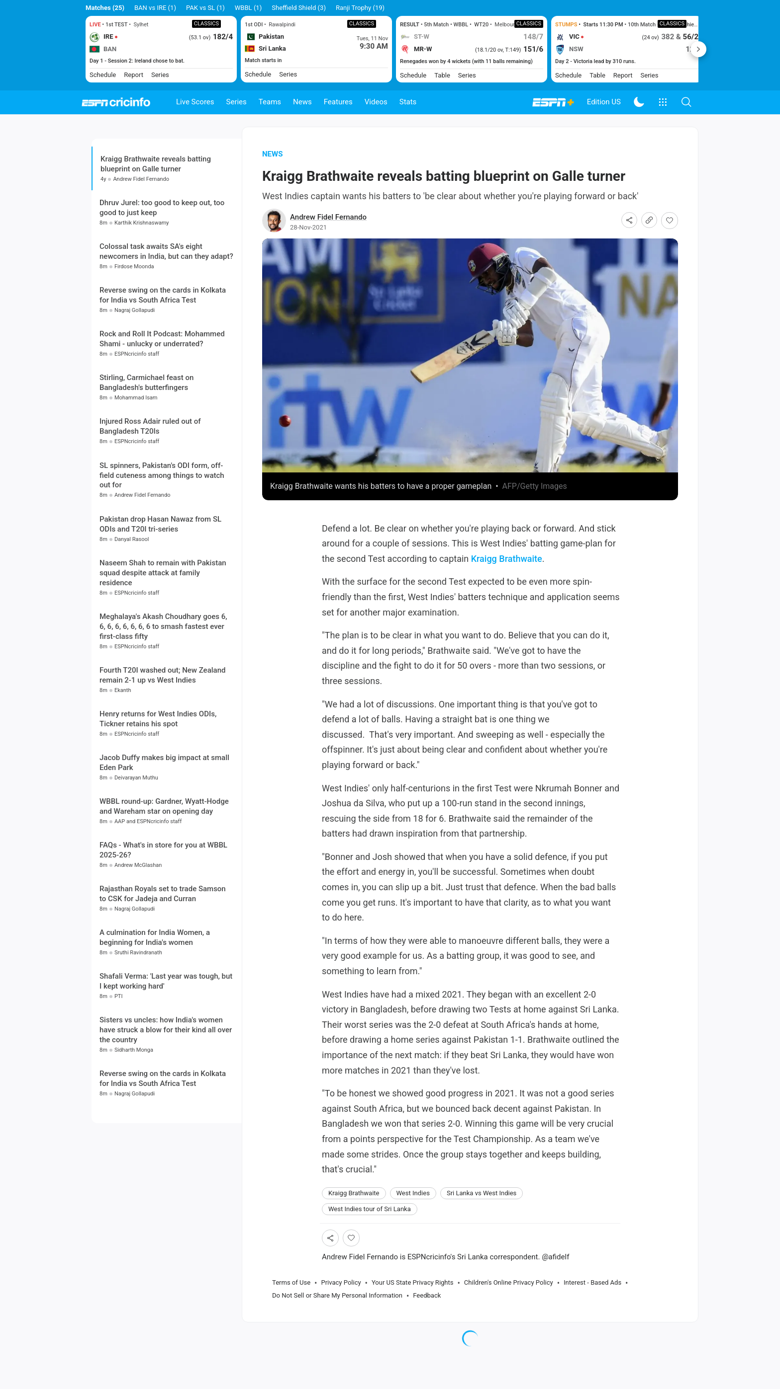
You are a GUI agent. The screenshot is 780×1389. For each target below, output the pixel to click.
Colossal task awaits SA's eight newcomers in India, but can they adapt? (166, 328)
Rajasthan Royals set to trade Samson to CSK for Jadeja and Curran (162, 971)
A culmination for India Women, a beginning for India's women (154, 1014)
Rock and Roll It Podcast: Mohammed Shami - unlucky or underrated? (162, 416)
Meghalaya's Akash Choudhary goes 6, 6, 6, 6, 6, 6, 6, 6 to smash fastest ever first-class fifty (163, 703)
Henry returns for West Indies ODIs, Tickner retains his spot (157, 795)
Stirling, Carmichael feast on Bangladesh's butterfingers (146, 460)
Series (236, 101)
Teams (270, 101)
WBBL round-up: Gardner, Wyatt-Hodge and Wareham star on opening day (164, 883)
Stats (408, 101)
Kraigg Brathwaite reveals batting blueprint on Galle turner (155, 181)
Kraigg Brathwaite (506, 576)
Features (338, 101)
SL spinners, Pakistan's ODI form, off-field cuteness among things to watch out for (161, 552)
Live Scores (195, 101)
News (302, 101)
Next (698, 49)
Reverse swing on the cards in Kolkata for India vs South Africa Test (162, 372)
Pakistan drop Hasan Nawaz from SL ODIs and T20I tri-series (160, 601)
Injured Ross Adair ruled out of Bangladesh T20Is (150, 503)
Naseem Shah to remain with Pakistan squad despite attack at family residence (162, 649)
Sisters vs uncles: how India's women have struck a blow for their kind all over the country (165, 1107)
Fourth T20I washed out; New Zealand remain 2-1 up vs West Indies (162, 752)
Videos (376, 101)
